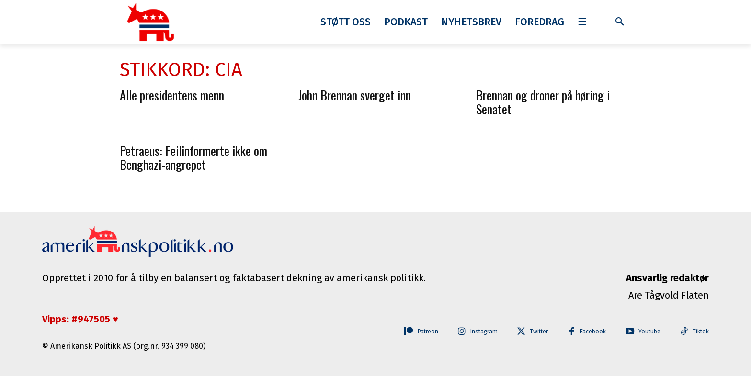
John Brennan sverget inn (354, 95)
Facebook (586, 332)
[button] (619, 22)
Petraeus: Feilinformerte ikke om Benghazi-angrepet (193, 157)
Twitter (528, 332)
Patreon (408, 332)
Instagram (469, 332)
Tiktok (700, 332)
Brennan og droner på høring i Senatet (543, 102)
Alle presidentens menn (172, 95)
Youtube (646, 332)
